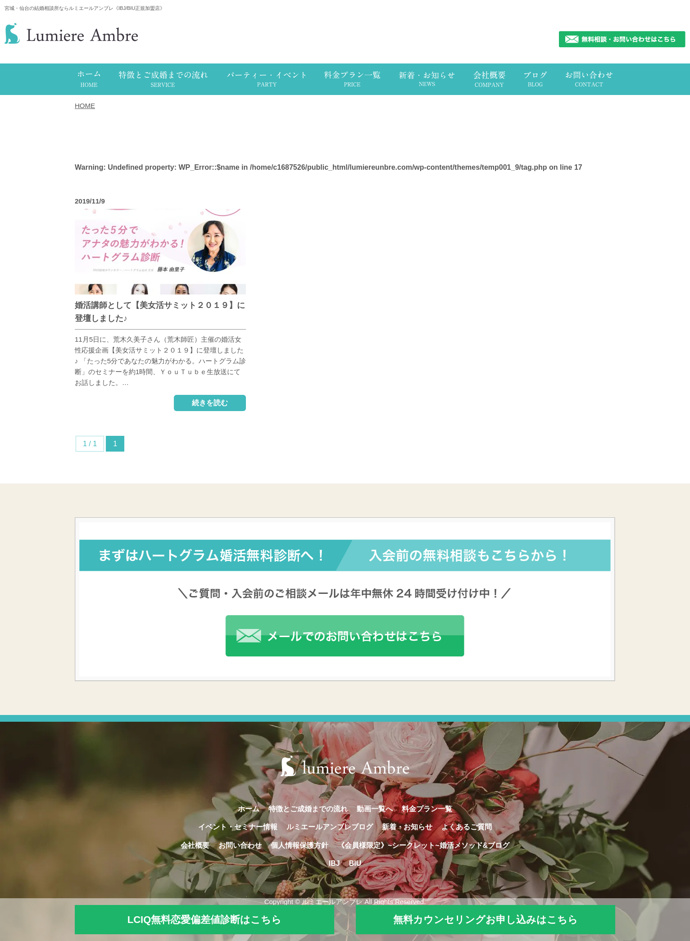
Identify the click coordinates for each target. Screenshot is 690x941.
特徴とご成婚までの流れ (308, 809)
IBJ (334, 863)
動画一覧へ (375, 809)
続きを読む (210, 403)
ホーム (248, 809)
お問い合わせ (240, 845)
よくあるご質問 (466, 827)
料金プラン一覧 (427, 809)
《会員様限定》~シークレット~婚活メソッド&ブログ (423, 845)
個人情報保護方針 (299, 845)
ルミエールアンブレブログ (329, 827)
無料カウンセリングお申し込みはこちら (485, 919)
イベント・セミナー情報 (237, 827)
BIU (355, 863)
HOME (85, 105)
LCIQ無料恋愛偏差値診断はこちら (204, 919)
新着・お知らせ (407, 827)
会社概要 (195, 845)
